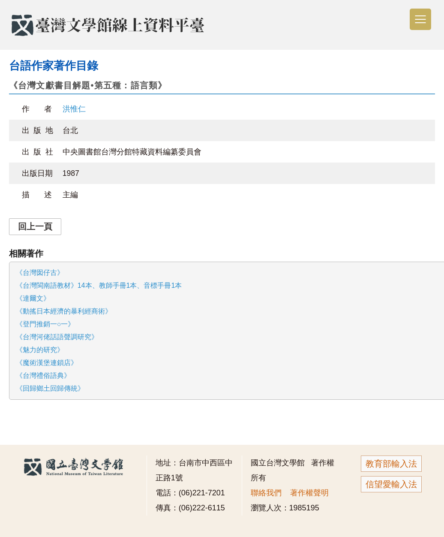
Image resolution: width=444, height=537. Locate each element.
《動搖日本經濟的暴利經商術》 (64, 311)
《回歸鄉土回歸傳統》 (50, 388)
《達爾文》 (33, 298)
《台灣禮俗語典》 (43, 375)
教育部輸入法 (391, 463)
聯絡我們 (266, 493)
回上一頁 (35, 226)
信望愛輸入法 (391, 484)
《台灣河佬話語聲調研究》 (57, 337)
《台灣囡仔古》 (40, 272)
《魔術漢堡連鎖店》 (47, 362)
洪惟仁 (74, 109)
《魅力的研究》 (40, 349)
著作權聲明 (309, 493)
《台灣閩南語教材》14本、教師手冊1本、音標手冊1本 (99, 285)
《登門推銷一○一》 (45, 324)
